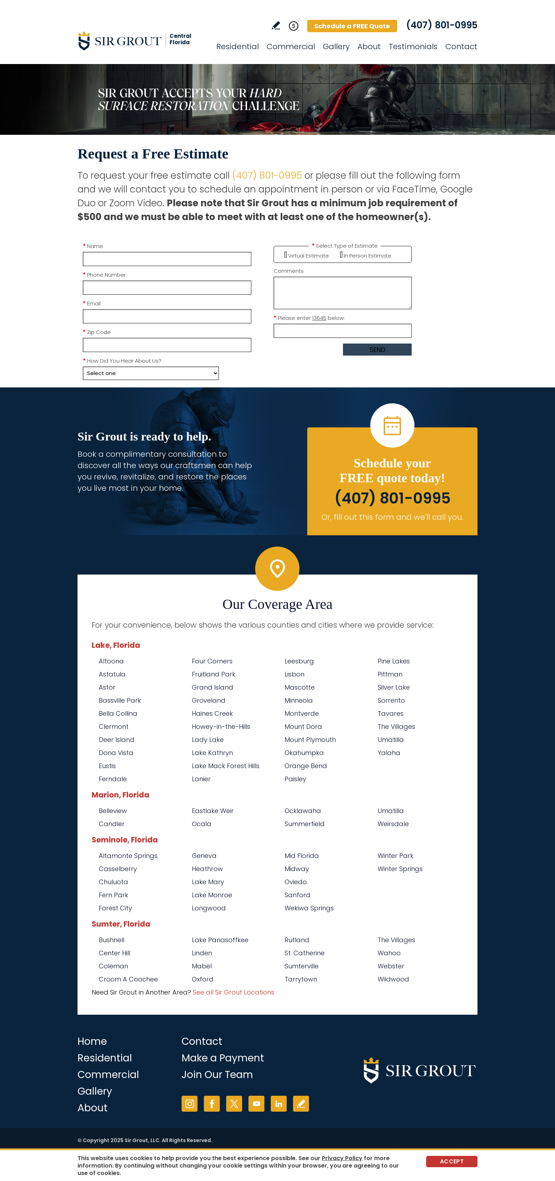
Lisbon (294, 674)
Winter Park (395, 855)
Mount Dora (303, 726)
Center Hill (114, 953)
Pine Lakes (394, 661)
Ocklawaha (303, 810)
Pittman (390, 674)
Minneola (299, 700)
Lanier (201, 778)
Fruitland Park (213, 674)
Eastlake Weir (213, 810)
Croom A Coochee (128, 979)
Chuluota (113, 881)
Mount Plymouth (310, 739)
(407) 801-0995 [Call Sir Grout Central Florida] (441, 25)
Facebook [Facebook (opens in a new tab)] (212, 1104)
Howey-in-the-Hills (221, 726)
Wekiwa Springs (309, 908)
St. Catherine (305, 953)
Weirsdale (393, 823)
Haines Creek (212, 713)
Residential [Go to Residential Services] (237, 46)
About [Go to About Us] (369, 46)
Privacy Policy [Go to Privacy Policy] (342, 1158)
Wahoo (389, 953)
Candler (112, 823)
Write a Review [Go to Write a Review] (276, 25)
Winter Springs (400, 868)
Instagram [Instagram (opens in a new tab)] (190, 1104)
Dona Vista (116, 752)
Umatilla (391, 739)
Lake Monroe (212, 895)
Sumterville (302, 966)
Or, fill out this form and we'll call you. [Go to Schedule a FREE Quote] (392, 517)
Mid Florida (302, 855)
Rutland (297, 939)
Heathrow (207, 868)
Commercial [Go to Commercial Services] (291, 46)
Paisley (295, 778)
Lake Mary (208, 881)
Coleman (113, 966)
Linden (202, 953)
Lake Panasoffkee (220, 939)
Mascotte (300, 687)
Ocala (201, 823)
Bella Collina (118, 713)
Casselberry (118, 868)
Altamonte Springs (128, 855)
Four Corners (212, 661)
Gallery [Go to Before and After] (336, 46)
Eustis (107, 765)
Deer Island (117, 739)
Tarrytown (301, 979)
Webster (391, 966)
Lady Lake (208, 739)
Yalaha (389, 752)
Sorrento (391, 700)
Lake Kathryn (212, 752)
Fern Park (113, 895)
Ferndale (113, 778)
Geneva (204, 855)
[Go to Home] (141, 40)
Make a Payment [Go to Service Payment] (223, 1058)
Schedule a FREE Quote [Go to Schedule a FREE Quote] (352, 26)
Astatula (112, 674)
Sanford (297, 895)
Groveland (208, 700)
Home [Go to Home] (92, 1041)
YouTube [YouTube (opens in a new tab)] (256, 1104)
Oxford (202, 979)
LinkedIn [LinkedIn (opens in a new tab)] (279, 1104)
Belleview (113, 810)
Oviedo (296, 881)
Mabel (202, 966)
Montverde (302, 713)
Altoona (111, 661)
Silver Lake (394, 687)
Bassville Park (120, 700)
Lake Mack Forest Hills (225, 765)
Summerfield (305, 823)
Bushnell (111, 939)
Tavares (391, 713)
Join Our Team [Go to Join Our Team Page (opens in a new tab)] (217, 1075)
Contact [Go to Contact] (461, 46)
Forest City (115, 908)
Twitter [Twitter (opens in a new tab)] (234, 1104)
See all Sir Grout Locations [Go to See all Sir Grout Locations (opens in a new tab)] (233, 992)
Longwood (209, 908)
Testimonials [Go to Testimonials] (413, 46)
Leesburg (299, 661)
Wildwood (393, 979)
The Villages (396, 726)
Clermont (113, 726)
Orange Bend (306, 765)
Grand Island (212, 687)
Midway (297, 868)
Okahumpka (304, 752)
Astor (107, 687)
